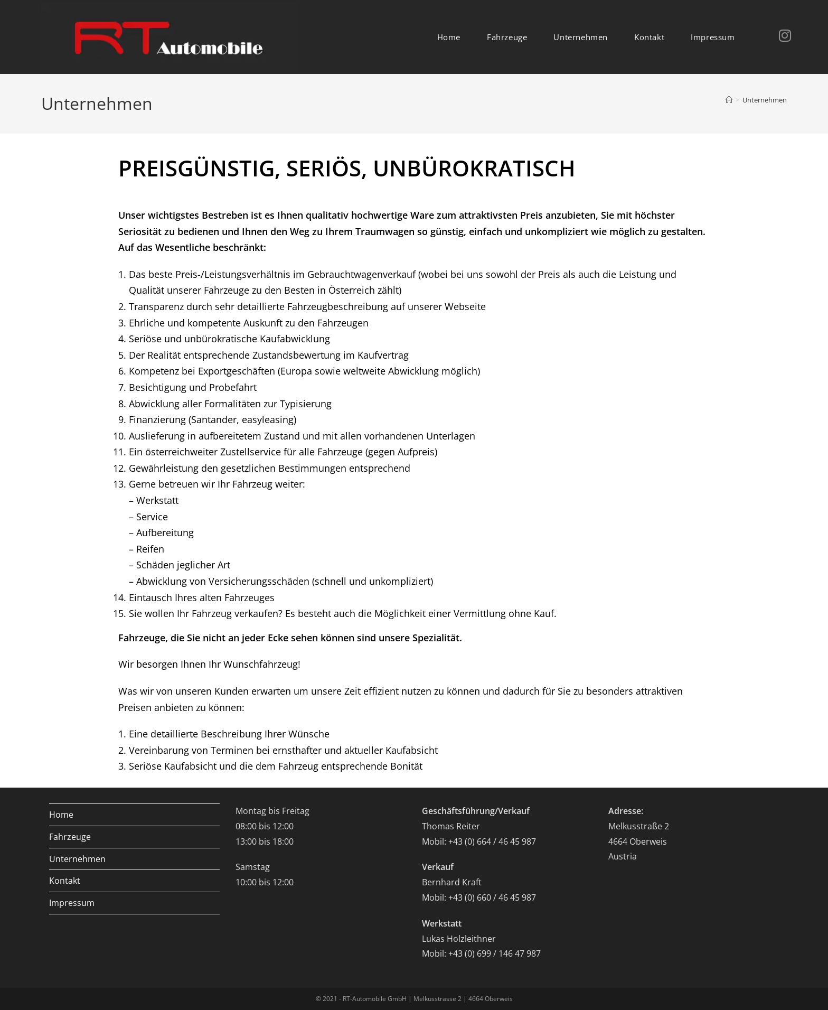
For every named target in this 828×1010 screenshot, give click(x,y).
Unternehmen (764, 100)
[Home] (729, 100)
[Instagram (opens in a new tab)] (771, 35)
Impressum (72, 903)
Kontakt (64, 880)
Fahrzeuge (70, 837)
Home (61, 814)
